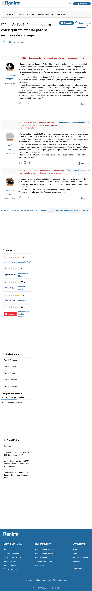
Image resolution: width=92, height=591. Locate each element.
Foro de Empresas (11, 386)
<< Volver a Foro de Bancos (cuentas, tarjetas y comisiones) (24, 210)
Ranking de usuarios (81, 557)
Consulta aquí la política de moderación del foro (69, 210)
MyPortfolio (39, 565)
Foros (75, 549)
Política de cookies (60, 580)
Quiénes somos (9, 549)
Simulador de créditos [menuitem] (26, 14)
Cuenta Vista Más (23, 274)
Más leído (22, 397)
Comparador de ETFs (43, 557)
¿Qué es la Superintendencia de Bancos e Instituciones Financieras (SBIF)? (17, 475)
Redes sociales (78, 568)
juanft (10, 145)
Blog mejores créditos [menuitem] (45, 14)
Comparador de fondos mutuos (47, 553)
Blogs (75, 553)
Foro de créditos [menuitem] (62, 14)
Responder (66, 23)
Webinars (76, 561)
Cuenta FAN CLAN (22, 287)
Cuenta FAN (22, 300)
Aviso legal (29, 580)
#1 (19, 58)
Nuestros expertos (10, 561)
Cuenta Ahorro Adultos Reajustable (23, 314)
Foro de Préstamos (11, 360)
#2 (19, 123)
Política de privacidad (43, 580)
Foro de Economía (11, 380)
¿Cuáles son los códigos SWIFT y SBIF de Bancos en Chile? (16, 453)
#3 (19, 170)
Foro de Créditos (10, 366)
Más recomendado (9, 397)
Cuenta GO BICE (24, 262)
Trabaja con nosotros (11, 569)
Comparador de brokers (44, 549)
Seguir (10, 80)
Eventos (76, 565)
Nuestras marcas (10, 565)
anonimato (10, 190)
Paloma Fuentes (9, 75)
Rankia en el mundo (11, 553)
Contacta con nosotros (12, 557)
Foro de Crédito (9, 373)
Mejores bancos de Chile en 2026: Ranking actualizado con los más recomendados (16, 464)
